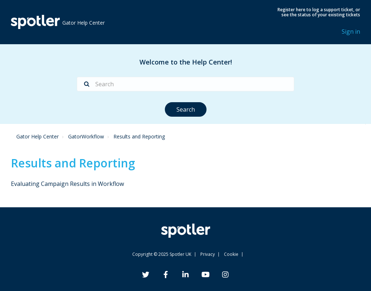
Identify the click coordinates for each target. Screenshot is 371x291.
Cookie (231, 254)
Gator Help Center (37, 136)
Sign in (351, 32)
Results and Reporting (139, 136)
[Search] (185, 84)
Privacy (207, 254)
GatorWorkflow (86, 136)
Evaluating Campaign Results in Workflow (67, 184)
